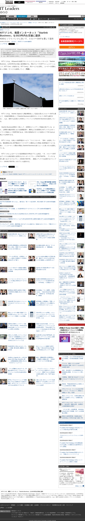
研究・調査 (74, 1)
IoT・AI (68, 1)
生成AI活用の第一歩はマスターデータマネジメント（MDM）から (67, 113)
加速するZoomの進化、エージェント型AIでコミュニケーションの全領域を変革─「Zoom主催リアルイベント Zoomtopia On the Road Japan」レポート (45, 327)
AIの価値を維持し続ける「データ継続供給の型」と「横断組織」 (67, 133)
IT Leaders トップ (4, 22)
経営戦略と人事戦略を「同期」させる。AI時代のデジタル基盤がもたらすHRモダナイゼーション (45, 303)
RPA (36, 19)
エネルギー (51, 3)
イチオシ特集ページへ (77, 348)
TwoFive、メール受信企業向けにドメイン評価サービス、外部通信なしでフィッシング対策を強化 (46, 190)
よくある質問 (9, 507)
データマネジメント (54, 19)
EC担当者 (57, 1)
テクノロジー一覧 (14, 22)
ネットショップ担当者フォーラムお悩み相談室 (40, 514)
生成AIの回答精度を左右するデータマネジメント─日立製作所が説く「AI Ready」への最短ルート (45, 280)
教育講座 (62, 3)
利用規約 (13, 505)
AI (31, 19)
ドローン (57, 3)
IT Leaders (9, 8)
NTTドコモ (5, 174)
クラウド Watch (60, 512)
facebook (4, 12)
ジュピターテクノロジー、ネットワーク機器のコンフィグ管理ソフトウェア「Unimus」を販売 (17, 183)
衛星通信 (15, 174)
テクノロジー (22, 16)
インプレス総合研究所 (50, 512)
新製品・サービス (32, 22)
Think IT (32, 512)
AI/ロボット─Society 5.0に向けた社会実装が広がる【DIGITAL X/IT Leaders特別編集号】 (25, 213)
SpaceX (20, 174)
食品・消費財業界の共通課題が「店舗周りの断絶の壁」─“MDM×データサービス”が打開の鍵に (45, 359)
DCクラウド (30, 2)
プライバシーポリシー (45, 505)
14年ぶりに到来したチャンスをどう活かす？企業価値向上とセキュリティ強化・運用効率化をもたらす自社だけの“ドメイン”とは (67, 247)
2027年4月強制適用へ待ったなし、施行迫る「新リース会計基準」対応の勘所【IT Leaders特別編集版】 (28, 202)
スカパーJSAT (48, 174)
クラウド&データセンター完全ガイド (20, 512)
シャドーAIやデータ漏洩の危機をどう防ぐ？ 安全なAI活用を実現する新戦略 (17, 269)
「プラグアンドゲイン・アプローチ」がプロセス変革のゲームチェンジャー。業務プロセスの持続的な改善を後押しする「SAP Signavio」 (45, 372)
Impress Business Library (65, 32)
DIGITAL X (67, 514)
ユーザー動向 (12, 19)
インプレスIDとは (65, 36)
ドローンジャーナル (76, 514)
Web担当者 (51, 1)
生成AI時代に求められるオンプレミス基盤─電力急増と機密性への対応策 (17, 347)
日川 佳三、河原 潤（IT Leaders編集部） (22, 41)
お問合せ (2, 507)
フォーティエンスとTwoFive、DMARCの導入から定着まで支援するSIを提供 (17, 190)
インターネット (40, 174)
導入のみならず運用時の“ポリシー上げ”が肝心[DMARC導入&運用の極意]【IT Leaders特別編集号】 (27, 219)
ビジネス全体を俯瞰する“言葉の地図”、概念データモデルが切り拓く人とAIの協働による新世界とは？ (45, 258)
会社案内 (36, 505)
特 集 (32, 16)
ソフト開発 (63, 1)
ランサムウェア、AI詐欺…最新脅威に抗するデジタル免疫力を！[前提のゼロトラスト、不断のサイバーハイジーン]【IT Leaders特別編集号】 (28, 225)
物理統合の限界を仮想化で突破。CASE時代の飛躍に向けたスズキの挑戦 (17, 291)
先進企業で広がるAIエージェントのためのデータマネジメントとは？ (17, 303)
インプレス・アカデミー (17, 516)
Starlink (10, 174)
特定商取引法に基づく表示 (58, 505)
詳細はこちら (78, 486)
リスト (16, 43)
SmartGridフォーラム (70, 512)
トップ (3, 17)
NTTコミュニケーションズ (29, 174)
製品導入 (41, 2)
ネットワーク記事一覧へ (49, 27)
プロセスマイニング (23, 19)
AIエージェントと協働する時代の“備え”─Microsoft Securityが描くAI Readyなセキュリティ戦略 (45, 347)
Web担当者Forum (39, 512)
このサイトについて (5, 505)
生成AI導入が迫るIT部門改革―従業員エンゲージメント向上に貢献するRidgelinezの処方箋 (45, 336)
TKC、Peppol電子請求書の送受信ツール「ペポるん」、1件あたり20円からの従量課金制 (46, 183)
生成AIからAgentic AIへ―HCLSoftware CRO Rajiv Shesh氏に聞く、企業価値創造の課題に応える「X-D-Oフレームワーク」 (67, 276)
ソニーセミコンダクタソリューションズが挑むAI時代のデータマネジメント (17, 280)
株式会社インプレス (16, 510)
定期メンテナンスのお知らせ (66, 95)
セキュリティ (43, 19)
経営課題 (11, 16)
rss (6, 12)
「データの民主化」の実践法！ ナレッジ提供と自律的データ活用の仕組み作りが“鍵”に (17, 258)
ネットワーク (23, 22)
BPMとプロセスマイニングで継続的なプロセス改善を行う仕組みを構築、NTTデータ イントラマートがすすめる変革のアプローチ (67, 309)
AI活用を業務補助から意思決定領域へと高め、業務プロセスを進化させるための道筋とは (17, 247)
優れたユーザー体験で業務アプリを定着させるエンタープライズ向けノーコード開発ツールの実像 (17, 314)
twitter (1, 12)
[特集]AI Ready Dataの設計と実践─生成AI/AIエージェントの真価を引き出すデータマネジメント (71, 330)
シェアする (3, 43)
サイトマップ (69, 505)
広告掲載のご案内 (29, 505)
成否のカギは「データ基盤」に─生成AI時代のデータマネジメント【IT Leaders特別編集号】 (26, 208)
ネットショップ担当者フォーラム (19, 514)
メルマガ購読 (20, 505)
